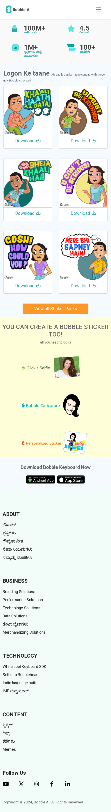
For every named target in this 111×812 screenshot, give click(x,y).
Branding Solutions (19, 591)
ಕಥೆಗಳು (9, 741)
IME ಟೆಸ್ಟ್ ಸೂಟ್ (16, 691)
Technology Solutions (21, 608)
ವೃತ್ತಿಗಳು (9, 533)
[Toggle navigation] (99, 9)
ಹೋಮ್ (9, 525)
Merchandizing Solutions (24, 632)
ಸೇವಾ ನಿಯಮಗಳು (17, 549)
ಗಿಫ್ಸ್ (6, 733)
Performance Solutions (23, 599)
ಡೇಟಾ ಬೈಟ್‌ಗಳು (15, 624)
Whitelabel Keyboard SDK (24, 666)
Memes (9, 749)
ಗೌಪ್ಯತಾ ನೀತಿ (13, 541)
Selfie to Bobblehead (20, 674)
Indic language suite (20, 682)
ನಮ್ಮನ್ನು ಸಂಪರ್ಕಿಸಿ (17, 557)
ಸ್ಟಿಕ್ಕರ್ (8, 725)
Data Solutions (15, 616)
